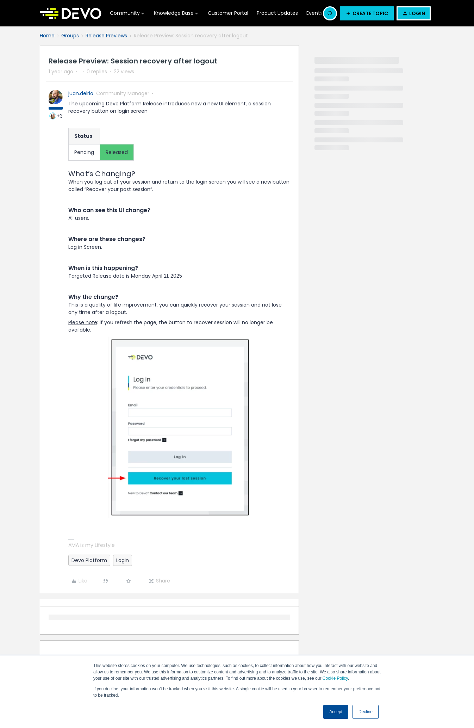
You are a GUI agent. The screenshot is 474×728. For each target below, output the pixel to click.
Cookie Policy (335, 678)
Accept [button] (335, 711)
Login (122, 560)
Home (47, 35)
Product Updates (277, 13)
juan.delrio (80, 93)
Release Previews (106, 35)
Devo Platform (89, 560)
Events (314, 13)
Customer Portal (228, 13)
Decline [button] (365, 711)
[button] (367, 13)
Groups (70, 35)
